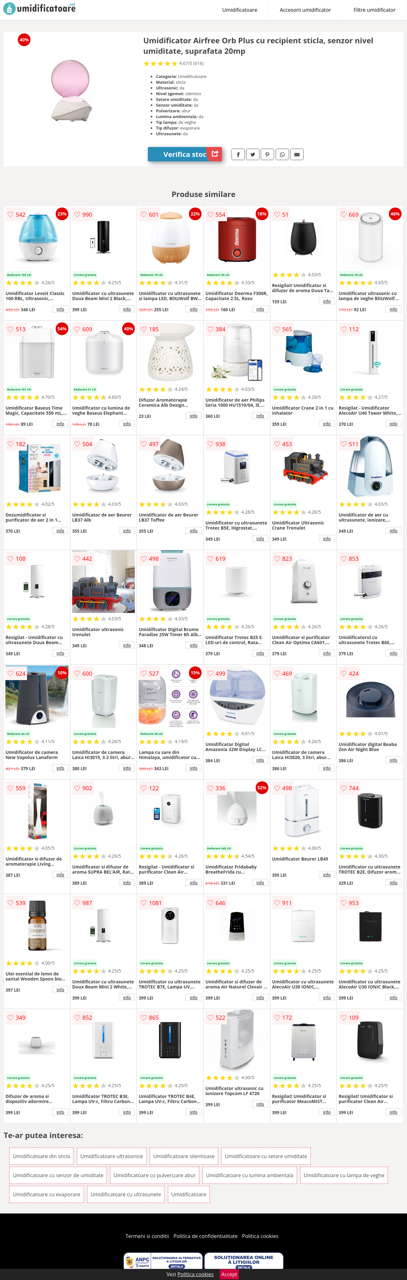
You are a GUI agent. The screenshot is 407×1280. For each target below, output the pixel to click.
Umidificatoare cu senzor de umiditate (58, 1175)
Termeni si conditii (147, 1236)
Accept (229, 1274)
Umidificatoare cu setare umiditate (266, 1156)
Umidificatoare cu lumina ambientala (249, 1175)
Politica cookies (260, 1236)
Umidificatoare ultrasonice (111, 1156)
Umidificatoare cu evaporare (46, 1194)
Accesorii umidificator (305, 9)
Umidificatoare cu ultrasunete (126, 1194)
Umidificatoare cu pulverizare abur (155, 1175)
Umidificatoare (239, 9)
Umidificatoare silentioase (184, 1156)
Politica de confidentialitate (206, 1236)
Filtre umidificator (375, 9)
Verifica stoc (192, 154)
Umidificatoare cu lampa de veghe (344, 1175)
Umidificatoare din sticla (41, 1156)
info (60, 309)
